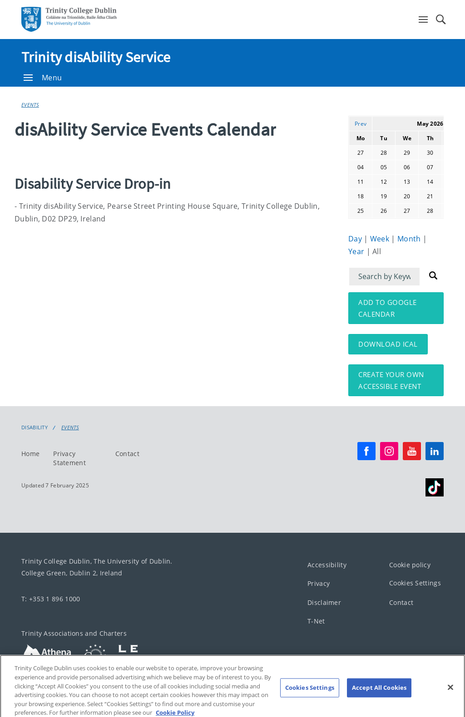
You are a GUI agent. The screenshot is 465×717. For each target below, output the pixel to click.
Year (357, 251)
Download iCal (388, 344)
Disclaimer (324, 602)
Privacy (318, 583)
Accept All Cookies (379, 694)
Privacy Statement (69, 458)
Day (356, 239)
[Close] (450, 693)
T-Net (316, 621)
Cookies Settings (415, 583)
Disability (34, 427)
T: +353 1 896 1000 (50, 598)
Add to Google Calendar (387, 308)
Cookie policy (409, 564)
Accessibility (326, 564)
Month (410, 239)
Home (30, 453)
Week (380, 239)
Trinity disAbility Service (96, 57)
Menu (43, 78)
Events (30, 104)
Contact (127, 453)
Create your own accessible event (391, 380)
